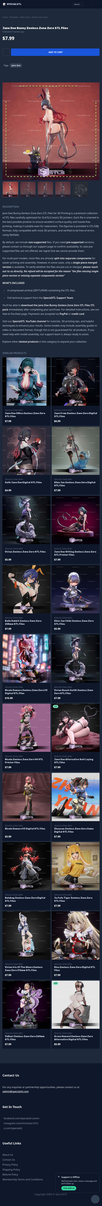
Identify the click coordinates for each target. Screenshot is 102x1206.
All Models (13, 17)
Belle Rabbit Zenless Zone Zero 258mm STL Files (23, 622)
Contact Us (8, 1159)
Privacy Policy (10, 1164)
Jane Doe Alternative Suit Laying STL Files (73, 761)
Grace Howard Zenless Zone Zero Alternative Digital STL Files (73, 1038)
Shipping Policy (11, 1169)
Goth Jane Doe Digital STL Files (23, 482)
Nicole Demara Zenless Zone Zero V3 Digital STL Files (26, 692)
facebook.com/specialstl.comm (21, 1118)
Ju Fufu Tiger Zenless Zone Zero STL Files (73, 899)
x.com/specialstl (13, 1128)
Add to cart (55, 52)
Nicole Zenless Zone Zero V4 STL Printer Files (24, 761)
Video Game (25, 17)
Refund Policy (10, 1174)
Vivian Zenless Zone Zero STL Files (25, 552)
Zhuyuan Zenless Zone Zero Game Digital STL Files (74, 830)
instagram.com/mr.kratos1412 (21, 1123)
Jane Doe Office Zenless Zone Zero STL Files (25, 415)
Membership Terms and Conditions (22, 1179)
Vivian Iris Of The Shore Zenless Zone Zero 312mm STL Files (24, 969)
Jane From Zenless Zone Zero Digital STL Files (75, 415)
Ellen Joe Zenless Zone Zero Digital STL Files (74, 484)
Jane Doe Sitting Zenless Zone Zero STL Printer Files (75, 553)
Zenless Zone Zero (40, 17)
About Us (7, 1154)
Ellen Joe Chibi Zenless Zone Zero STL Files (74, 622)
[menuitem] (10, 189)
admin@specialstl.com (15, 1091)
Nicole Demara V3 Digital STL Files (25, 828)
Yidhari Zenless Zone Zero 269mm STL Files (24, 1038)
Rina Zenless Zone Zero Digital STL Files (74, 969)
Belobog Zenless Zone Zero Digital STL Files (25, 899)
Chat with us (68, 1188)
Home (5, 17)
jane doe (16, 65)
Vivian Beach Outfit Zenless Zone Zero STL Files (73, 692)
